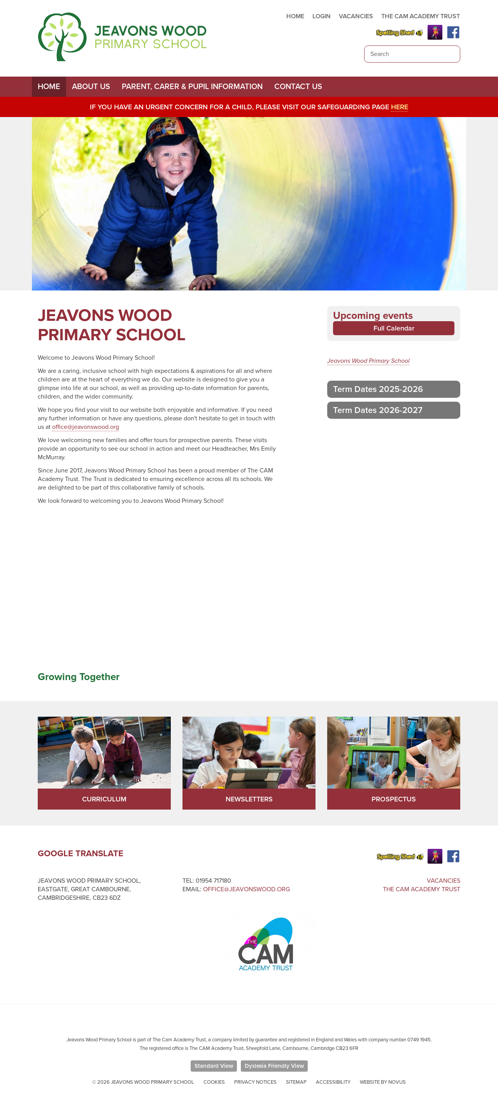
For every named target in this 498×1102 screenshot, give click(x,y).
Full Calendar (394, 328)
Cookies (214, 1082)
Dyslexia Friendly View (274, 1065)
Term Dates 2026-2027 (378, 410)
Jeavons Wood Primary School (368, 361)
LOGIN (321, 16)
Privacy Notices (255, 1082)
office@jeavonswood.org (85, 427)
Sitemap (296, 1082)
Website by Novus (383, 1082)
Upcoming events (373, 316)
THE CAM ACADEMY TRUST (420, 16)
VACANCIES (356, 16)
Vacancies (443, 881)
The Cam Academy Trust (421, 889)
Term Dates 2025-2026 (378, 389)
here (399, 107)
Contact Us (298, 86)
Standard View (214, 1065)
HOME (295, 16)
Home (49, 86)
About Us (91, 86)
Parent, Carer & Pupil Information (192, 86)
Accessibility (333, 1082)
